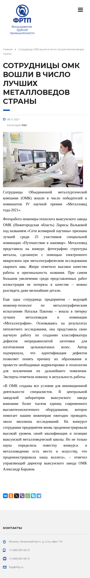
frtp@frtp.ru (16, 567)
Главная (8, 49)
